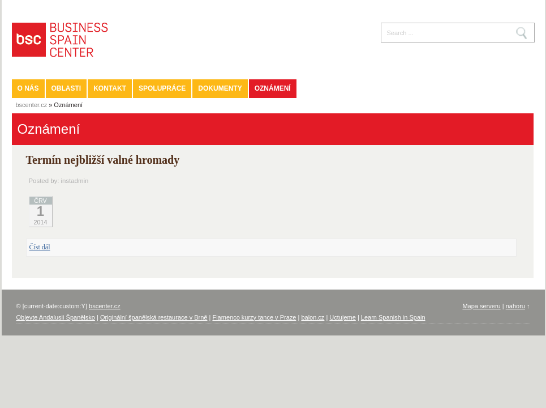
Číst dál (39, 247)
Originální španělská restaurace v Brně (154, 317)
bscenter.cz (32, 104)
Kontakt (109, 88)
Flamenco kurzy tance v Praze (254, 317)
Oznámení (273, 88)
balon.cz (312, 317)
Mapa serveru (481, 306)
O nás (28, 88)
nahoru (515, 306)
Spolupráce (162, 88)
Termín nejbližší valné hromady (103, 160)
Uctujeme (342, 317)
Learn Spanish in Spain (393, 317)
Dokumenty (220, 88)
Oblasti (66, 88)
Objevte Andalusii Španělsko (55, 317)
